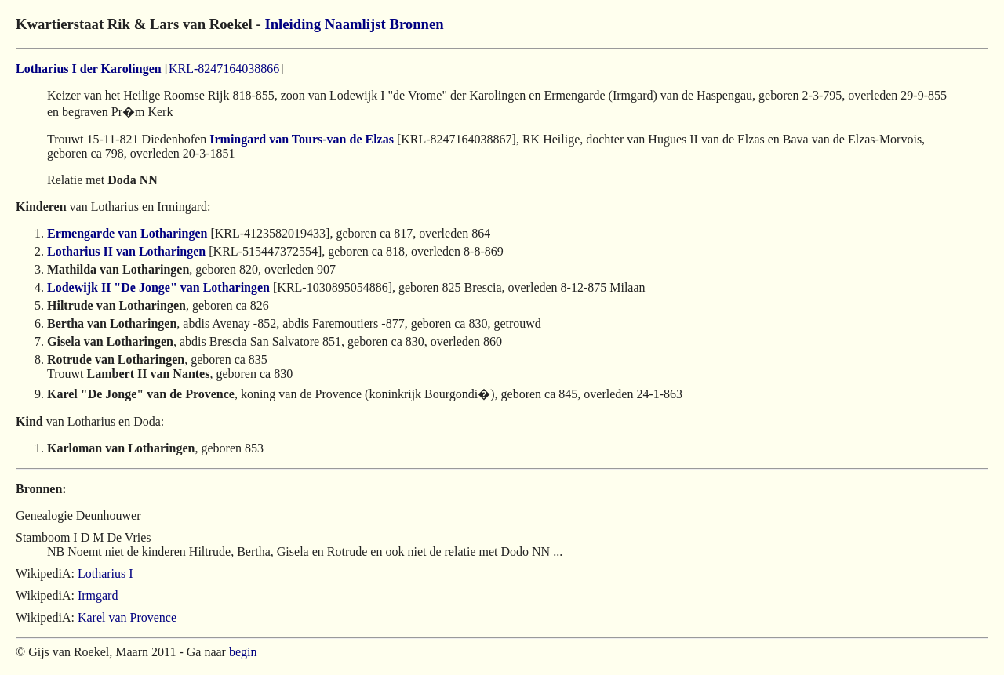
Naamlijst (355, 24)
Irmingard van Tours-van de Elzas (301, 139)
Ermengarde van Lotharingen (127, 233)
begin (243, 652)
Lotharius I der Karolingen (89, 68)
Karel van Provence (127, 617)
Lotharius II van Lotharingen (126, 251)
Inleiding (292, 24)
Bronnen (416, 24)
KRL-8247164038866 (224, 68)
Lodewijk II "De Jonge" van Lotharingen (158, 287)
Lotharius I (105, 573)
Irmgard (98, 595)
